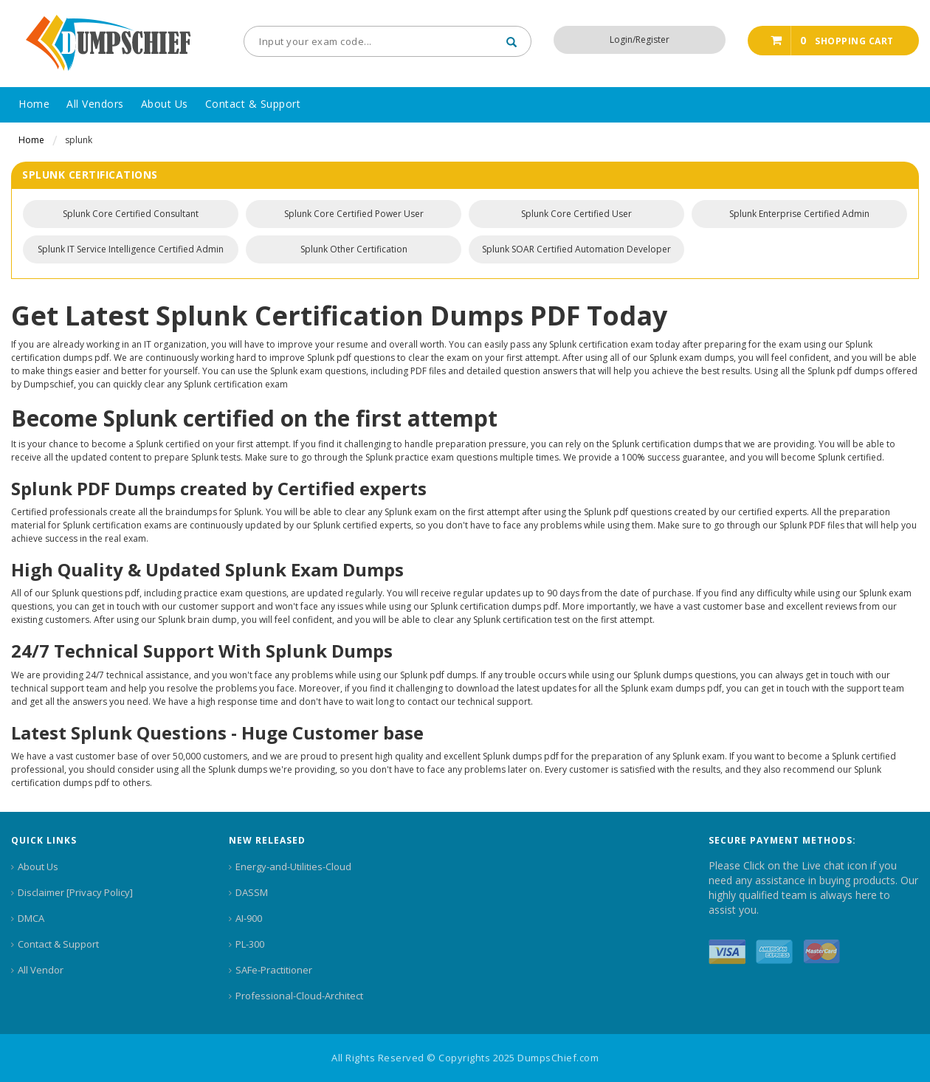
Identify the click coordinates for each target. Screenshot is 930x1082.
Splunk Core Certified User (576, 213)
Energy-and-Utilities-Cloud (293, 866)
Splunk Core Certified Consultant (131, 213)
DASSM (251, 892)
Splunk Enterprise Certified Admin (799, 213)
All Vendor (40, 969)
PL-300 (249, 944)
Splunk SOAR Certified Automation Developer (576, 249)
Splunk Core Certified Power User (354, 213)
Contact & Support (58, 944)
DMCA (31, 918)
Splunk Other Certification (353, 249)
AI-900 (248, 918)
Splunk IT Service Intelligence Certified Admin (131, 249)
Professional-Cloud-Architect (299, 995)
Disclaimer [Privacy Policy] (75, 892)
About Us (38, 866)
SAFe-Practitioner (273, 969)
